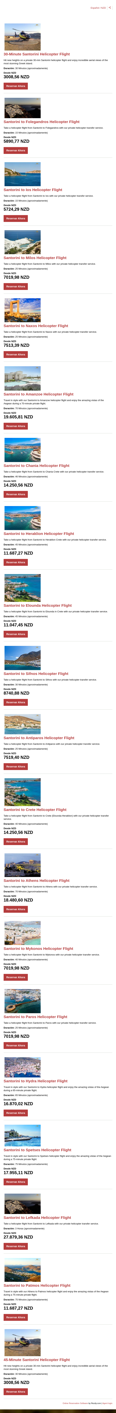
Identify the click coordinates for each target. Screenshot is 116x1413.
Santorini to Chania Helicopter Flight (36, 465)
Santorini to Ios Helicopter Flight (33, 190)
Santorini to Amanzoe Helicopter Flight (39, 394)
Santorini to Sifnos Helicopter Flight (36, 673)
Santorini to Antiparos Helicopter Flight (39, 738)
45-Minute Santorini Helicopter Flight (37, 1360)
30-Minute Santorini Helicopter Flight (37, 54)
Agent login (107, 1403)
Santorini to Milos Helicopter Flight (35, 258)
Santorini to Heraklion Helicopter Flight (39, 533)
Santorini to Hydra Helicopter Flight (36, 1081)
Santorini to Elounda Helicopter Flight (38, 605)
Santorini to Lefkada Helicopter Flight (37, 1217)
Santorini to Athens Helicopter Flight (36, 880)
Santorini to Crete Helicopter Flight (35, 810)
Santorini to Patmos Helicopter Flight (37, 1285)
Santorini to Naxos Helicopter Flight (36, 326)
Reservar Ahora (15, 86)
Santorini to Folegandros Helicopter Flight (42, 122)
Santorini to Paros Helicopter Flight (35, 1017)
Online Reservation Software (75, 1403)
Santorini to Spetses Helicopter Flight (37, 1150)
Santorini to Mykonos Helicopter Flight (38, 948)
